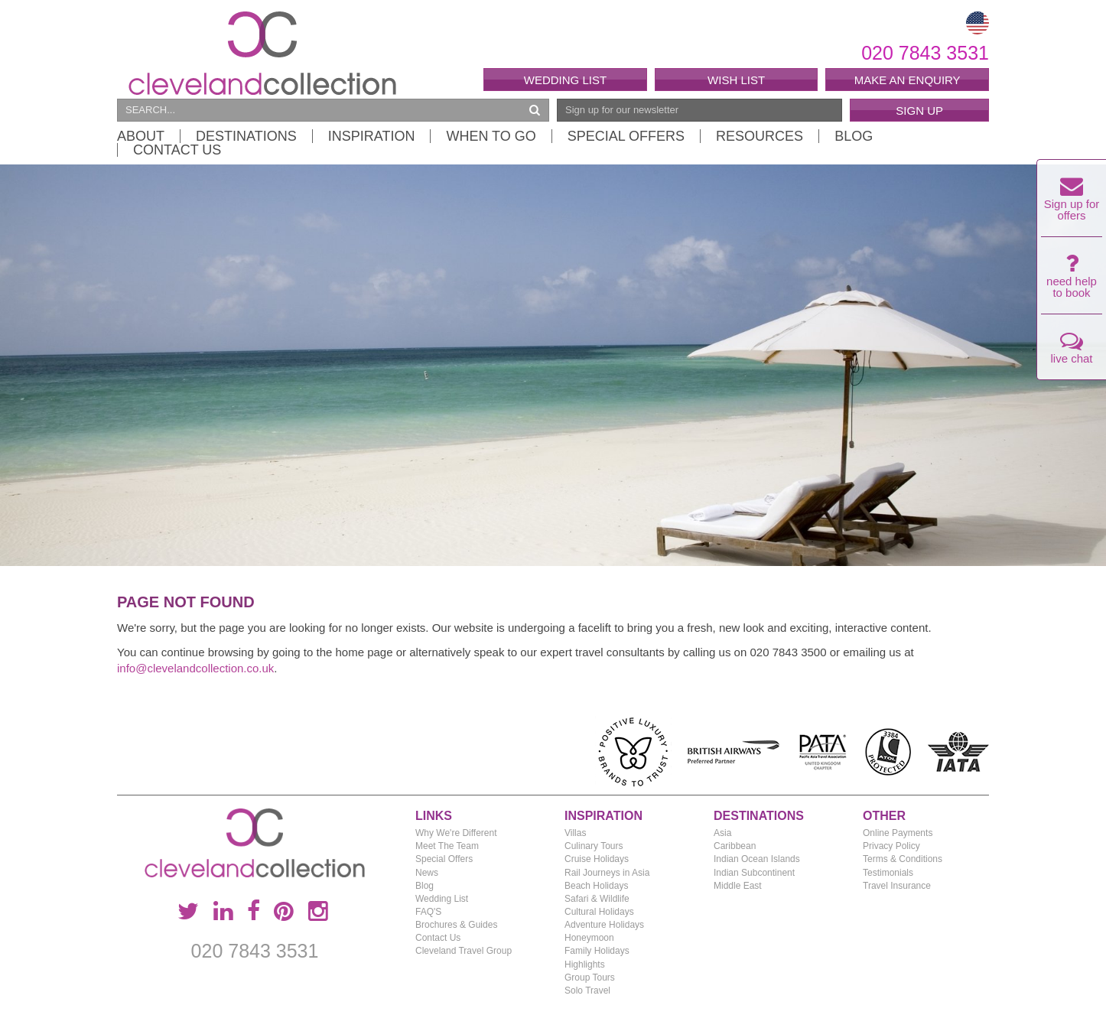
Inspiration (371, 136)
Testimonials (888, 872)
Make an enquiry (907, 79)
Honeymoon (589, 937)
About (140, 136)
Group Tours (589, 977)
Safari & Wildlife (596, 898)
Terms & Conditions (902, 859)
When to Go (490, 136)
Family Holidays (596, 950)
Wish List (736, 79)
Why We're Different (456, 833)
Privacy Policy (891, 846)
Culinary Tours (593, 846)
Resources (759, 136)
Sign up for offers (1072, 203)
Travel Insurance (897, 885)
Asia (722, 833)
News (426, 872)
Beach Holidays (596, 885)
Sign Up (919, 110)
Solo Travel (587, 990)
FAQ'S (428, 911)
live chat (1071, 351)
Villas (575, 833)
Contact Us (177, 150)
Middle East (738, 885)
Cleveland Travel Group (463, 950)
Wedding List (565, 79)
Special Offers (626, 136)
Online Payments (897, 833)
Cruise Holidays (596, 859)
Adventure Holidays (604, 924)
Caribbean (735, 846)
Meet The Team (447, 846)
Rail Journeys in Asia (606, 872)
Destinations (246, 136)
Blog (853, 136)
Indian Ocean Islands (757, 859)
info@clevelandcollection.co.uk (195, 668)
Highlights (584, 964)
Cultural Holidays (599, 911)
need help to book (1071, 280)
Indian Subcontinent (754, 872)
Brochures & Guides (456, 924)
